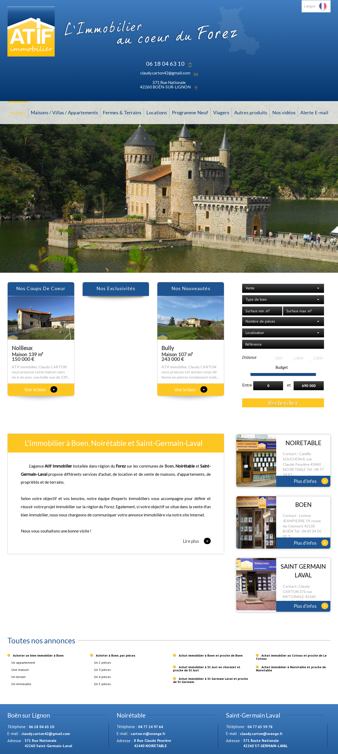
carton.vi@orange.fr (148, 733)
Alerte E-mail (314, 112)
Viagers (221, 112)
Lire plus (197, 541)
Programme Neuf (190, 112)
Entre (247, 385)
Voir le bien (40, 389)
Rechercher (283, 402)
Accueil (18, 112)
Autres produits (250, 112)
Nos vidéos (283, 112)
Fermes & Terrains (122, 112)
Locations (156, 112)
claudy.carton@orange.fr (261, 733)
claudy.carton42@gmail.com (165, 72)
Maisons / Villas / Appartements (64, 112)
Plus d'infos (311, 481)
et (289, 385)
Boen (169, 466)
